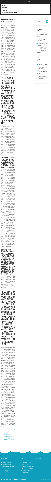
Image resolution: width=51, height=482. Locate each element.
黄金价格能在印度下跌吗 (8, 466)
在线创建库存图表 (8, 436)
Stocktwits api (25, 472)
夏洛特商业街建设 (8, 435)
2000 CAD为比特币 (40, 462)
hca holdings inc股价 (25, 1)
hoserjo (6, 443)
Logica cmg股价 (6, 469)
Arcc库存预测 (7, 438)
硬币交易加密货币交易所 (28, 466)
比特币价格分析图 (26, 462)
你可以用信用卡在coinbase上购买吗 (9, 12)
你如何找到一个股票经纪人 (42, 465)
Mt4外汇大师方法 (43, 64)
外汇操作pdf (4, 10)
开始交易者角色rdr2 (6, 7)
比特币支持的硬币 (43, 48)
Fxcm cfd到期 (25, 464)
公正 (5, 433)
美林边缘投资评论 (43, 76)
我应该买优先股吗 (7, 464)
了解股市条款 (6, 471)
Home (3, 5)
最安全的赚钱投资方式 (8, 462)
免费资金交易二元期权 (41, 464)
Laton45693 (10, 21)
